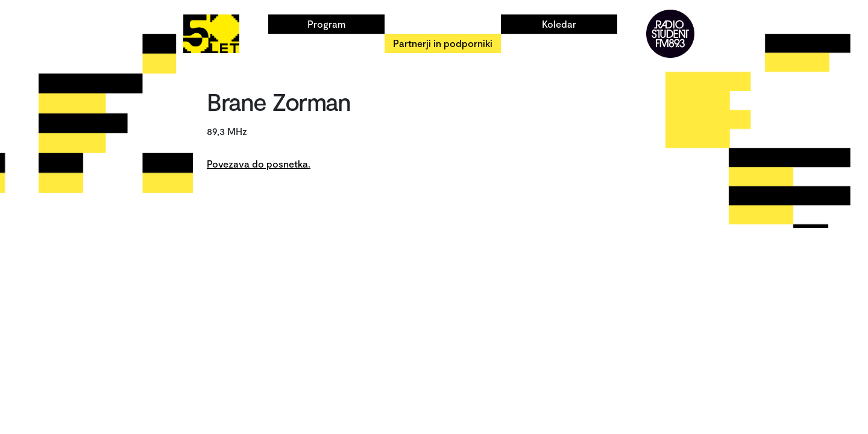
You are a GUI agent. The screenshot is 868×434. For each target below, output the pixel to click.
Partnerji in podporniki (442, 43)
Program (326, 24)
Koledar (559, 24)
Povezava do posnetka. (258, 163)
